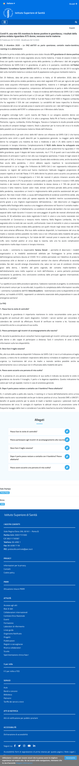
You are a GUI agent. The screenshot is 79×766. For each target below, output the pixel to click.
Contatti (7, 574)
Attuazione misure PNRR (14, 594)
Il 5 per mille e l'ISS (12, 676)
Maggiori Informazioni (24, 763)
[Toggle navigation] (4, 22)
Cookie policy (9, 578)
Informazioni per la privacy (15, 571)
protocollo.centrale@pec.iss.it (20, 554)
